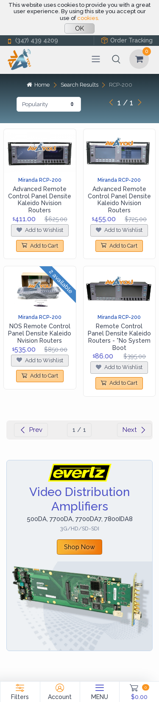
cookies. (88, 18)
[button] (116, 59)
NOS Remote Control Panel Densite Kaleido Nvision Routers (39, 333)
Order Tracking (127, 40)
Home (38, 85)
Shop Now (79, 546)
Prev (31, 430)
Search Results (79, 85)
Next (134, 430)
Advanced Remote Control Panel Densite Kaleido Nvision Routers (39, 200)
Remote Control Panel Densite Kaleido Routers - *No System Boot (119, 337)
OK (79, 28)
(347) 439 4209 (32, 40)
